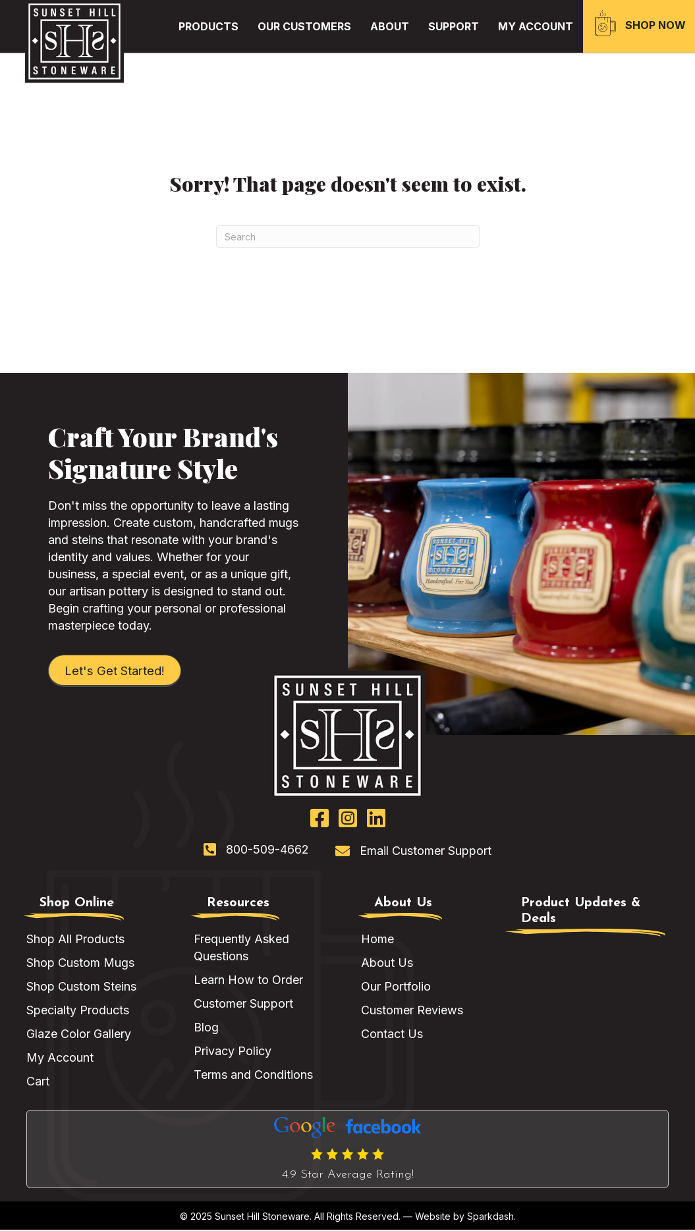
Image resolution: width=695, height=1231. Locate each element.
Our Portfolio (396, 988)
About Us (387, 964)
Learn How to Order (248, 981)
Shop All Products (75, 940)
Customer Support (243, 1005)
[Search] (348, 236)
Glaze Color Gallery (78, 1035)
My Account (60, 1059)
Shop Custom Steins (81, 988)
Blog (206, 1028)
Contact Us (392, 1035)
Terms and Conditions (253, 1076)
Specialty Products (77, 1011)
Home (377, 940)
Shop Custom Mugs (80, 964)
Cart (37, 1082)
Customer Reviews (412, 1011)
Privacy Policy (232, 1052)
